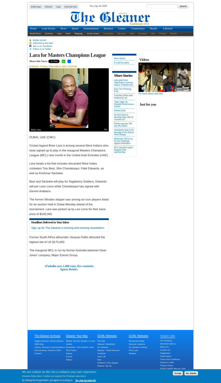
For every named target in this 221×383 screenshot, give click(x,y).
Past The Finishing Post (122, 90)
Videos (69, 360)
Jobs (153, 33)
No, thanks (191, 373)
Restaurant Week (137, 341)
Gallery (69, 353)
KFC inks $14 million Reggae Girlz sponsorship (123, 150)
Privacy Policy (166, 366)
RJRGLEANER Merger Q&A (172, 369)
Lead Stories (48, 28)
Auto (59, 33)
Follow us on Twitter (42, 49)
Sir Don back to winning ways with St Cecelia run (123, 117)
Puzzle (69, 357)
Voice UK (101, 357)
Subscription (165, 356)
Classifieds (108, 33)
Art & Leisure (93, 33)
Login (58, 7)
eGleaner (48, 7)
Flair (132, 33)
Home (33, 28)
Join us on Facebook (42, 46)
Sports (75, 28)
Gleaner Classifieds (106, 344)
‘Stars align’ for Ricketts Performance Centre (124, 104)
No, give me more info (86, 380)
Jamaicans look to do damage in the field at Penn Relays (124, 132)
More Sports (119, 58)
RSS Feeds (71, 350)
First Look (133, 350)
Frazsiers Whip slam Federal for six (123, 96)
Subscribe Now (70, 7)
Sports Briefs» (69, 269)
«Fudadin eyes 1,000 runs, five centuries (69, 266)
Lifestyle (167, 28)
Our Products (166, 341)
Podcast (162, 33)
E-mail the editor (121, 63)
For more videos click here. (150, 93)
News (63, 28)
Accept (177, 373)
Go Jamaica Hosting (138, 347)
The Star (101, 341)
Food (68, 33)
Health (153, 28)
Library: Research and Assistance (50, 347)
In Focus (49, 33)
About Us (164, 347)
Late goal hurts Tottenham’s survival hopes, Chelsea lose (123, 82)
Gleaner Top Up (104, 366)
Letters (122, 28)
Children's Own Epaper (107, 363)
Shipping (78, 33)
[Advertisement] (69, 297)
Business (108, 28)
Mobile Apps (36, 7)
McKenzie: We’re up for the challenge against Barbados (123, 141)
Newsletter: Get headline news (80, 347)
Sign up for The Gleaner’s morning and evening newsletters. (68, 227)
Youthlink (101, 353)
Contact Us (165, 350)
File (105, 129)
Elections (121, 33)
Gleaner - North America (108, 350)
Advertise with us (168, 344)
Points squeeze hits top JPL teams (123, 125)
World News (35, 33)
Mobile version (39, 40)
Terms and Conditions (170, 359)
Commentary (138, 28)
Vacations (142, 33)
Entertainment (91, 28)
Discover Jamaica (137, 344)
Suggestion (165, 353)
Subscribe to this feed (43, 43)
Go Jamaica (102, 347)
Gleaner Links (167, 335)
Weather (132, 353)
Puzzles (173, 33)
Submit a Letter (167, 362)
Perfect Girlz (120, 111)
